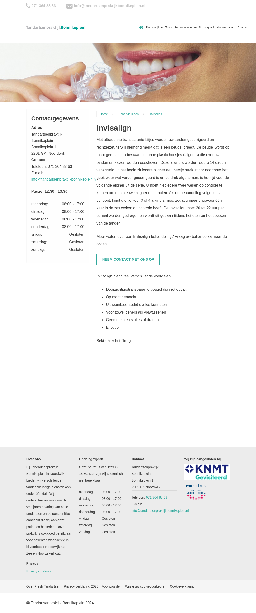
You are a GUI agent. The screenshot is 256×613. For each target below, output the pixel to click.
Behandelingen (185, 27)
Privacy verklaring (39, 571)
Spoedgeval (206, 27)
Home (141, 27)
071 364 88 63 (44, 6)
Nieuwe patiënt (225, 27)
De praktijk (154, 27)
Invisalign (155, 114)
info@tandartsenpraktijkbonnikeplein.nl (109, 6)
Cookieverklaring (182, 586)
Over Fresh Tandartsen (43, 586)
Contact (242, 27)
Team (168, 27)
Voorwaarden (112, 586)
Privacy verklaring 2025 (81, 586)
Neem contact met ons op (128, 259)
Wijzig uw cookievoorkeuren (145, 586)
